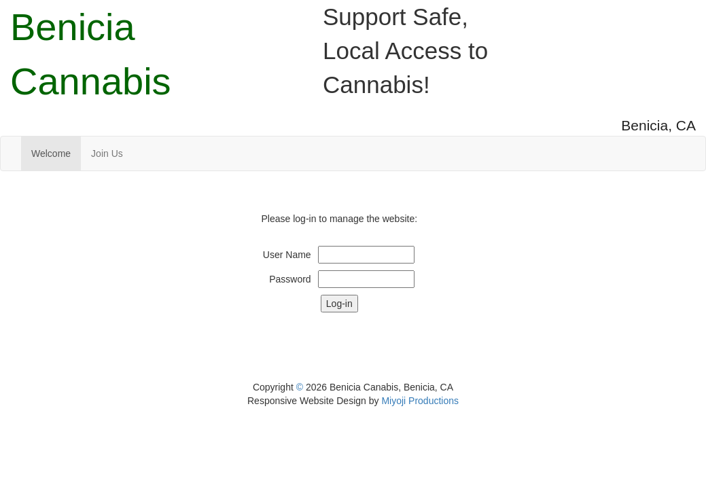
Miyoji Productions (420, 400)
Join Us (107, 153)
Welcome (51, 153)
